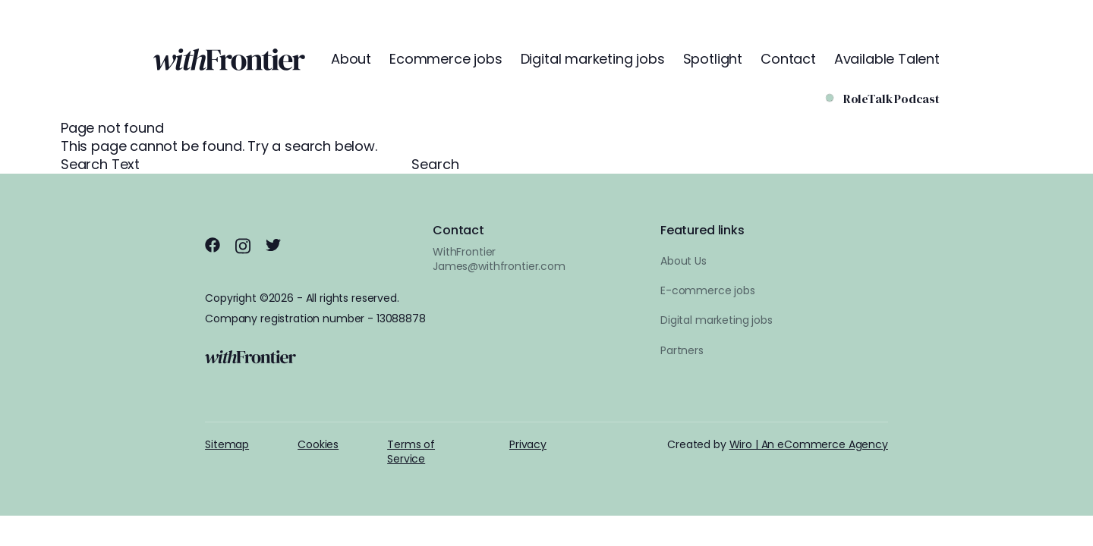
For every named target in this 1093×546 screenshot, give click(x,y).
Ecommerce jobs (445, 59)
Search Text (236, 164)
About (351, 58)
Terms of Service (411, 451)
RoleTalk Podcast (891, 99)
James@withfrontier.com (499, 266)
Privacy (527, 444)
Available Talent (887, 59)
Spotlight (712, 58)
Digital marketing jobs (593, 59)
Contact (788, 58)
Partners (682, 350)
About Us (683, 260)
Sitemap (227, 444)
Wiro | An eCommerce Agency (808, 444)
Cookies (318, 444)
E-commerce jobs (707, 290)
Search (435, 164)
